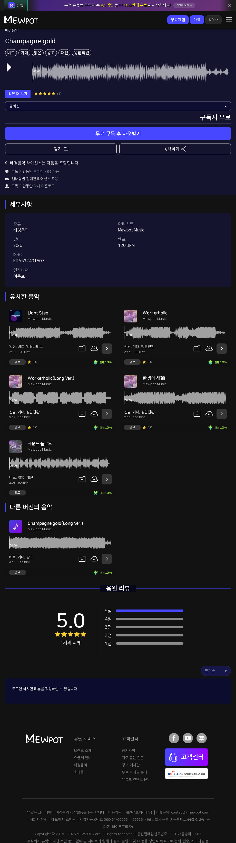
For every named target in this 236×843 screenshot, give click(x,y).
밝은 (38, 31)
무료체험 (178, 20)
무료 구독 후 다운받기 (118, 112)
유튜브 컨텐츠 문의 (136, 758)
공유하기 (175, 127)
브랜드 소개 (83, 729)
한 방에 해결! (154, 356)
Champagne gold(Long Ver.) (55, 501)
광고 (51, 31)
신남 (127, 325)
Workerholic (155, 291)
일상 (12, 325)
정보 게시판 (131, 743)
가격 (197, 20)
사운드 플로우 (40, 422)
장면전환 (147, 325)
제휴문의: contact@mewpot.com (182, 791)
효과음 (79, 750)
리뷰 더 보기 (17, 72)
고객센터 (186, 735)
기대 (24, 31)
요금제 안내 (83, 736)
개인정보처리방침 (138, 791)
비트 (11, 31)
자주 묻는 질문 (133, 736)
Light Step (38, 291)
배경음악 (80, 743)
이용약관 (115, 791)
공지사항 (128, 729)
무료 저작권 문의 (134, 750)
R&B (21, 456)
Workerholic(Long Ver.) (51, 356)
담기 (61, 126)
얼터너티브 (34, 325)
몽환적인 (81, 31)
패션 (64, 31)
